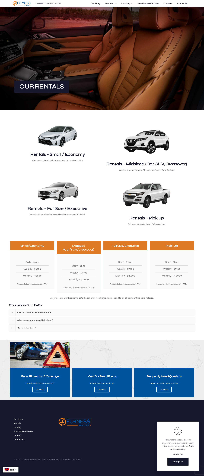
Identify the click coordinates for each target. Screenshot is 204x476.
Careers (17, 435)
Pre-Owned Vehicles (23, 431)
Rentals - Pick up (146, 218)
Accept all (178, 461)
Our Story (18, 419)
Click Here (40, 389)
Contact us (19, 439)
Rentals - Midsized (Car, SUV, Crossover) (146, 164)
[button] (102, 312)
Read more (178, 454)
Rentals (17, 423)
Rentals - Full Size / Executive (57, 208)
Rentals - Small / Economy (57, 154)
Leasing (17, 427)
